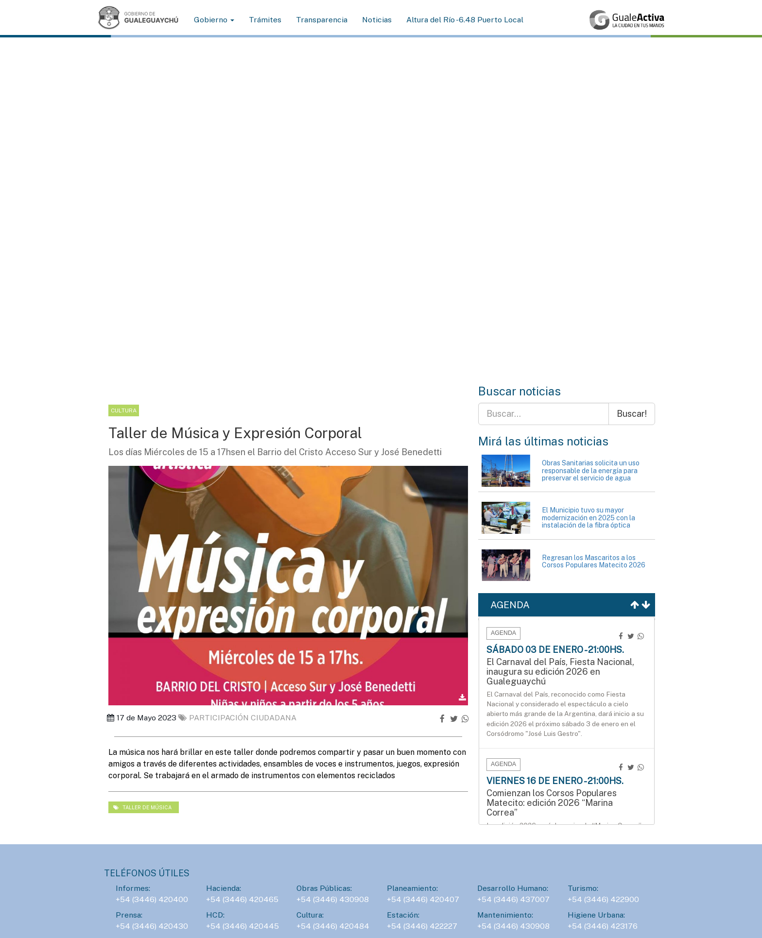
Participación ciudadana (237, 717)
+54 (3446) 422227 (422, 926)
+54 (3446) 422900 (603, 899)
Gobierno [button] (214, 19)
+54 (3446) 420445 (242, 926)
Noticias (377, 19)
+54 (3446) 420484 (332, 926)
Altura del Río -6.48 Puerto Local (464, 19)
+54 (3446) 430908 (332, 899)
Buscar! (632, 414)
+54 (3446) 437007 (513, 899)
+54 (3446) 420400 (152, 899)
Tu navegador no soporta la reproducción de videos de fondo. (381, 224)
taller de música (142, 807)
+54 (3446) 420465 (242, 899)
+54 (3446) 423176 (603, 926)
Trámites (265, 19)
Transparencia (321, 19)
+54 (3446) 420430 (152, 926)
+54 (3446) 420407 (423, 899)
